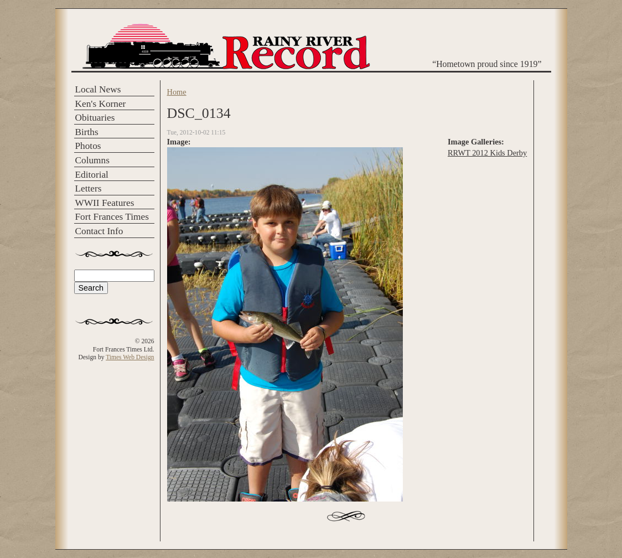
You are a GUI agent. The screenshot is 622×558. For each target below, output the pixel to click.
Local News (98, 89)
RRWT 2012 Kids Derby (487, 152)
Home (176, 91)
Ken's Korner (100, 104)
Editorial (91, 174)
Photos (88, 146)
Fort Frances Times (112, 216)
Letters (88, 188)
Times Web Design (130, 357)
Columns (92, 160)
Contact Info (99, 231)
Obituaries (95, 117)
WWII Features (104, 203)
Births (87, 132)
